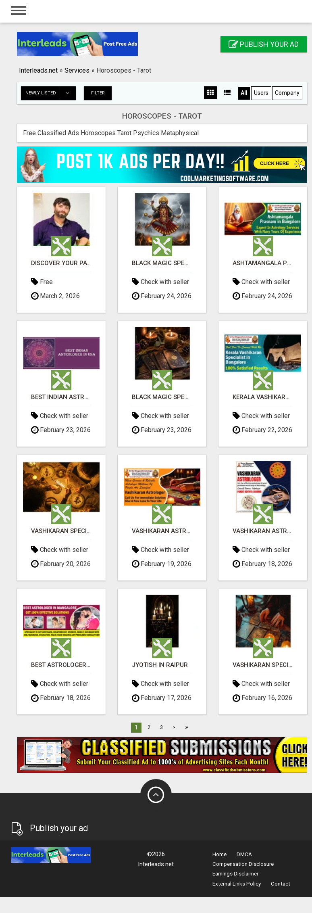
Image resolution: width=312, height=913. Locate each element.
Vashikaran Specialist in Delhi (61, 531)
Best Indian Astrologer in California (61, 397)
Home (219, 854)
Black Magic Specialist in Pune (162, 397)
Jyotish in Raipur (160, 665)
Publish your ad (264, 44)
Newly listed (50, 93)
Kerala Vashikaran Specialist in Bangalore (263, 397)
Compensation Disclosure (243, 864)
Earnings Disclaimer (235, 874)
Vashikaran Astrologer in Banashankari (162, 531)
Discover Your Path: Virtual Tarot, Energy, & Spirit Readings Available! (61, 263)
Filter (98, 93)
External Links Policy (236, 884)
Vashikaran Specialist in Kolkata (263, 665)
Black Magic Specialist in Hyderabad (162, 263)
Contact (280, 884)
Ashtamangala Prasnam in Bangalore (263, 263)
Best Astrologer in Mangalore (61, 665)
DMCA (244, 854)
